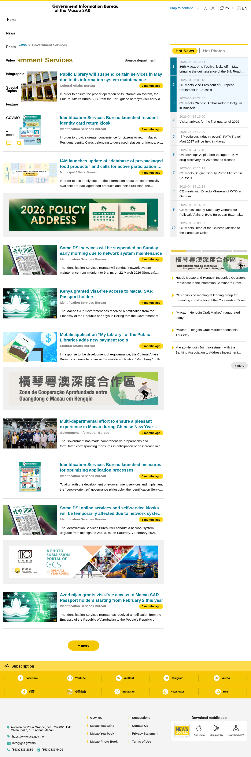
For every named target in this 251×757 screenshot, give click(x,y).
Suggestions (141, 704)
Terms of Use (141, 728)
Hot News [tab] (185, 38)
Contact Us (140, 712)
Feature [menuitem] (143, 20)
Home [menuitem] (11, 20)
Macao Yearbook (102, 720)
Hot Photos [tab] (214, 38)
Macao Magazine (102, 712)
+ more (239, 352)
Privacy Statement (145, 720)
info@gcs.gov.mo (24, 730)
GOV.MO (96, 704)
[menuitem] (29, 20)
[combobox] (143, 47)
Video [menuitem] (66, 20)
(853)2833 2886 (22, 736)
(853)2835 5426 (52, 736)
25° (229, 8)
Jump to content (181, 8)
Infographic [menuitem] (88, 20)
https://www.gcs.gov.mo (28, 723)
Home (7, 32)
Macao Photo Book (104, 728)
